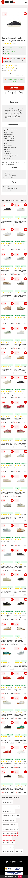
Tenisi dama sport (8, 847)
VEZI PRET (14, 88)
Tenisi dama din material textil (11, 816)
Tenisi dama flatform (8, 842)
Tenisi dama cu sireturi (9, 820)
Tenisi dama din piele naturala (11, 807)
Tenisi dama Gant (23, 9)
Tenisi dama (6, 9)
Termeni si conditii (11, 861)
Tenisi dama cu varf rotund (10, 829)
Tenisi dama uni (7, 838)
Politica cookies (18, 863)
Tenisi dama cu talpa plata (10, 824)
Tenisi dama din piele (8, 811)
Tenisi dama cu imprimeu (10, 833)
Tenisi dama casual (8, 851)
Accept (20, 876)
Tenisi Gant (13, 9)
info (12, 225)
